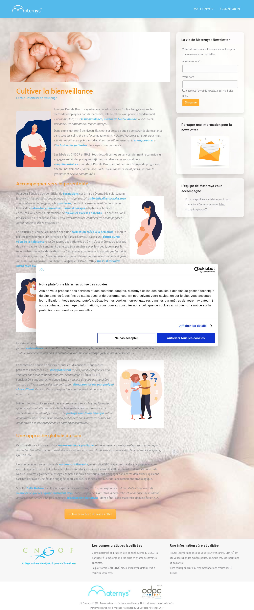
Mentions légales (130, 603)
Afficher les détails (193, 325)
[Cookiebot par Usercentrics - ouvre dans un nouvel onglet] (197, 270)
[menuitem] (203, 9)
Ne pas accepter (126, 338)
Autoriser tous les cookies (186, 338)
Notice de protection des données (157, 603)
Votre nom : (193, 77)
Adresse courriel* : (192, 61)
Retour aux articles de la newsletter (90, 514)
